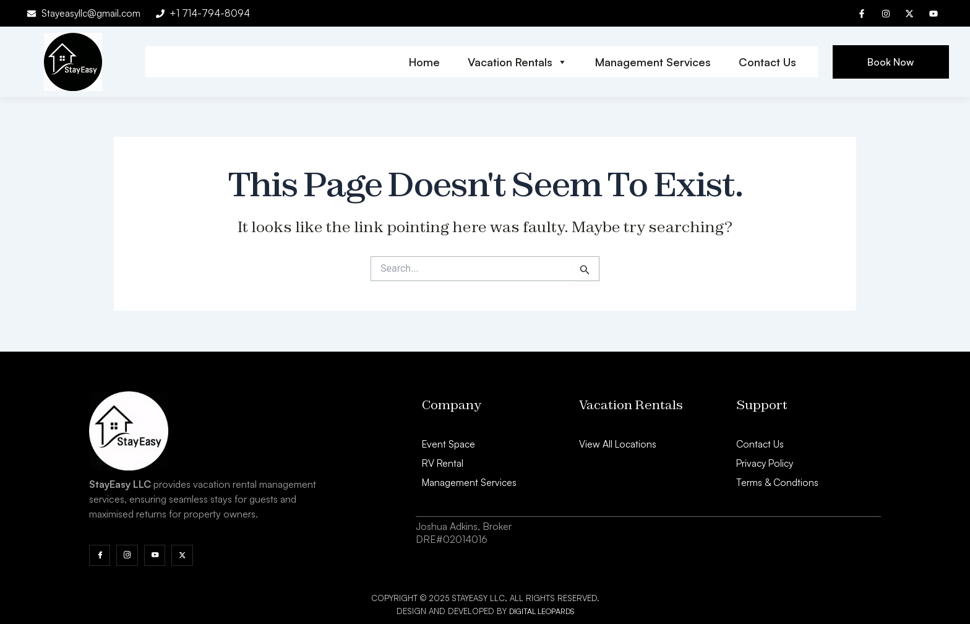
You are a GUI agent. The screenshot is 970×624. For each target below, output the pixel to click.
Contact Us (767, 62)
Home (424, 62)
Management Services (653, 62)
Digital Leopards (541, 611)
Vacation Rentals (517, 62)
